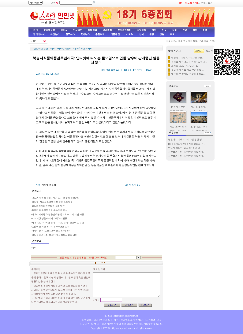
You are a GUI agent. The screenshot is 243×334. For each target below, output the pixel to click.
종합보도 (99, 34)
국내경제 (107, 30)
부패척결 (92, 30)
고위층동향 (49, 30)
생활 (162, 34)
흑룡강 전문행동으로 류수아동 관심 (50, 210)
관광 (151, 34)
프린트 (137, 70)
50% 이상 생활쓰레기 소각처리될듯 (49, 218)
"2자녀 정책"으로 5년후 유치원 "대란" (51, 230)
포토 (172, 34)
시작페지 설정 (205, 3)
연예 (141, 34)
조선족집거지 (124, 30)
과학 (195, 30)
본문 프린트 (66, 257)
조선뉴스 (55, 34)
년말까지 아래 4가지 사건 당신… (187, 57)
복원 (113, 70)
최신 (35, 30)
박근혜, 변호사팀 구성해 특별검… (188, 74)
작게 (118, 70)
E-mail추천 (101, 257)
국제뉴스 (85, 34)
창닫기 (149, 70)
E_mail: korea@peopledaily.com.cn (121, 315)
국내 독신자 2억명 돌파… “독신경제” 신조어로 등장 (58, 222)
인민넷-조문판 (49, 185)
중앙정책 (141, 30)
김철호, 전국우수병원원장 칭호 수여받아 (52, 202)
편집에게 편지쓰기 (83, 257)
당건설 (64, 30)
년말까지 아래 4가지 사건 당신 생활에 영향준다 (56, 198)
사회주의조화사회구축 (69, 48)
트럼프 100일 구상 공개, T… (185, 66)
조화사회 (87, 48)
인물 (164, 30)
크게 (108, 70)
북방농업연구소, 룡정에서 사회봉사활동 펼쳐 (54, 235)
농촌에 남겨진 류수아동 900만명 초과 (50, 226)
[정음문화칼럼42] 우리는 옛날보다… (186, 143)
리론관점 (115, 34)
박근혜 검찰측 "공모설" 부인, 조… (185, 147)
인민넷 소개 (106, 319)
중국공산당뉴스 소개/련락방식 (129, 319)
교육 (184, 30)
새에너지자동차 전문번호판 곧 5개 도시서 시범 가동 (58, 214)
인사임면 (77, 30)
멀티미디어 (39, 34)
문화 (174, 30)
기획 (205, 30)
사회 (154, 30)
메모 (127, 70)
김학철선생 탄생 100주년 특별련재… (186, 151)
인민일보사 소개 (90, 319)
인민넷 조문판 (41, 48)
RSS (159, 319)
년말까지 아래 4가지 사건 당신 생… (186, 139)
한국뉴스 (70, 34)
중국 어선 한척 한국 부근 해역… (187, 70)
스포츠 (129, 34)
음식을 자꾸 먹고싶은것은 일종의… (189, 62)
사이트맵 (150, 319)
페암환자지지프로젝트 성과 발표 (48, 206)
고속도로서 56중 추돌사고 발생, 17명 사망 (192, 41)
